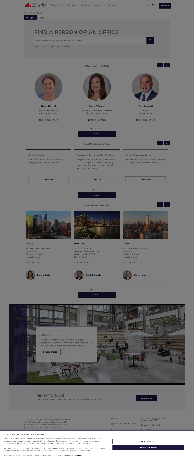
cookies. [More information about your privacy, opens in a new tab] (78, 455)
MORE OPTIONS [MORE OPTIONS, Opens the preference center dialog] (148, 441)
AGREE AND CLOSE (148, 448)
